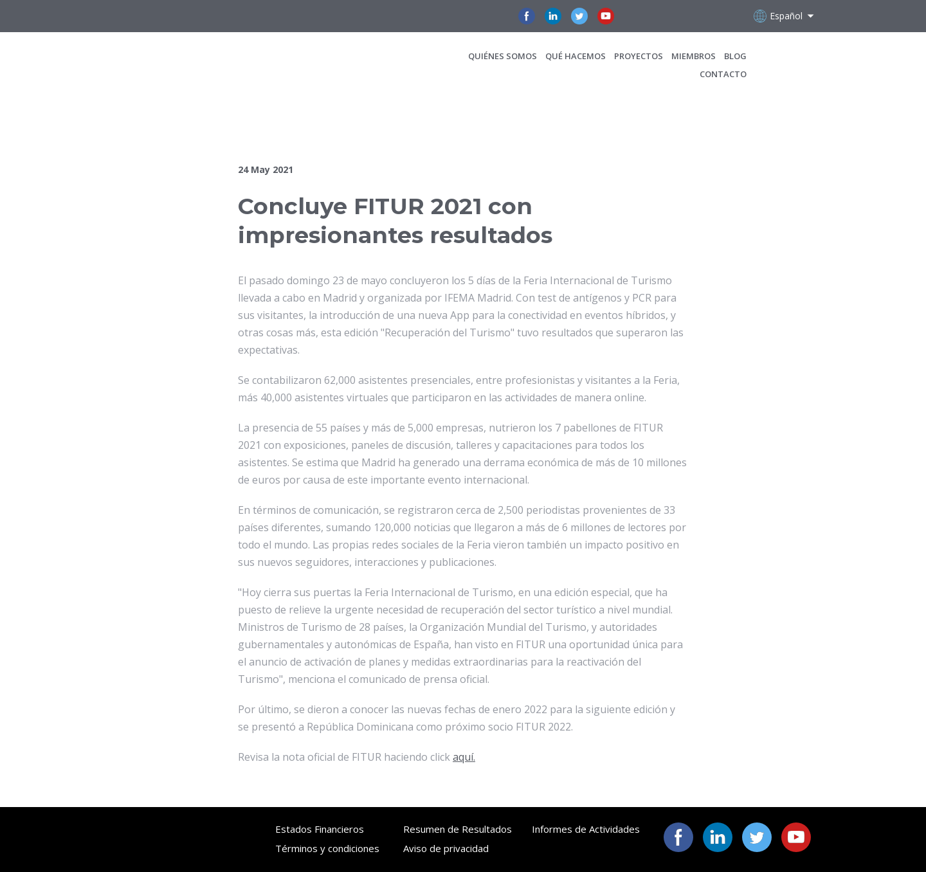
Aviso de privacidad (446, 848)
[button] (526, 16)
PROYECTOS (638, 56)
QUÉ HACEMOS (575, 56)
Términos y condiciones (327, 848)
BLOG (735, 56)
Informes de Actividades (586, 828)
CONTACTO (723, 74)
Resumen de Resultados (457, 828)
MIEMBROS (693, 56)
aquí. (464, 757)
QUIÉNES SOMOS (502, 56)
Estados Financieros (319, 828)
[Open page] (175, 64)
